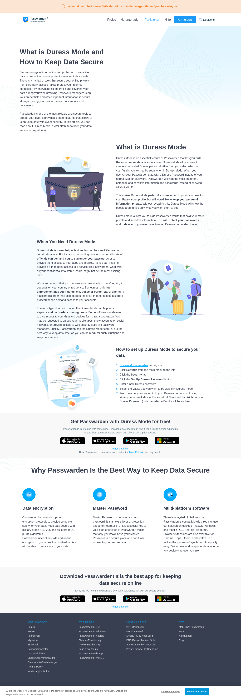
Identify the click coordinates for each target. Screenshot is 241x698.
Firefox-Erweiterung (89, 644)
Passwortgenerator (38, 649)
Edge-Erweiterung (88, 649)
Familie (32, 627)
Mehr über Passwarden (191, 627)
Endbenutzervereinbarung (42, 657)
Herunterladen (130, 19)
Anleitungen (185, 635)
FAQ (181, 631)
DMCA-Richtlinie (37, 653)
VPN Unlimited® (135, 627)
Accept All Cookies (196, 691)
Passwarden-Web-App (90, 653)
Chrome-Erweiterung (89, 640)
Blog (181, 640)
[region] (120, 692)
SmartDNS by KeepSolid (139, 635)
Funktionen (152, 19)
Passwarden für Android (91, 635)
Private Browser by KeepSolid (142, 649)
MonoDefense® (134, 631)
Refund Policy (35, 666)
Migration (33, 640)
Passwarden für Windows (92, 631)
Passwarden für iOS (89, 627)
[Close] (235, 691)
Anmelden (185, 19)
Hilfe (168, 19)
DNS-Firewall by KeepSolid (140, 640)
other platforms (120, 448)
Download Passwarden (134, 365)
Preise (111, 19)
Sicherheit (33, 644)
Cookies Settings (170, 691)
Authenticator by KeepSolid (140, 644)
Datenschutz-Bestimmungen (43, 662)
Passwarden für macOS (91, 657)
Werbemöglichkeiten (39, 671)
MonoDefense (136, 452)
